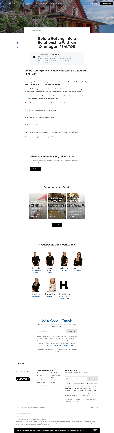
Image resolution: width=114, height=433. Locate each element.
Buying (53, 382)
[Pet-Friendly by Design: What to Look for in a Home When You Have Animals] (57, 206)
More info (84, 430)
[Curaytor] (23, 380)
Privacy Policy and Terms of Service (63, 345)
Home (38, 372)
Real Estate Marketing (56, 3)
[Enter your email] (52, 331)
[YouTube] (27, 372)
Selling (53, 380)
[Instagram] (30, 372)
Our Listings (40, 375)
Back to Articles (37, 30)
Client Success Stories (43, 385)
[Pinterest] (24, 372)
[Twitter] (19, 372)
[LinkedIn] (21, 372)
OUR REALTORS (29, 3)
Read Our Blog (54, 372)
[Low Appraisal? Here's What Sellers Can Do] (38, 206)
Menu (94, 3)
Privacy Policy (94, 407)
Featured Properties (41, 3)
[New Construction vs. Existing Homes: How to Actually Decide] (76, 206)
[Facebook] (16, 372)
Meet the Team (41, 382)
